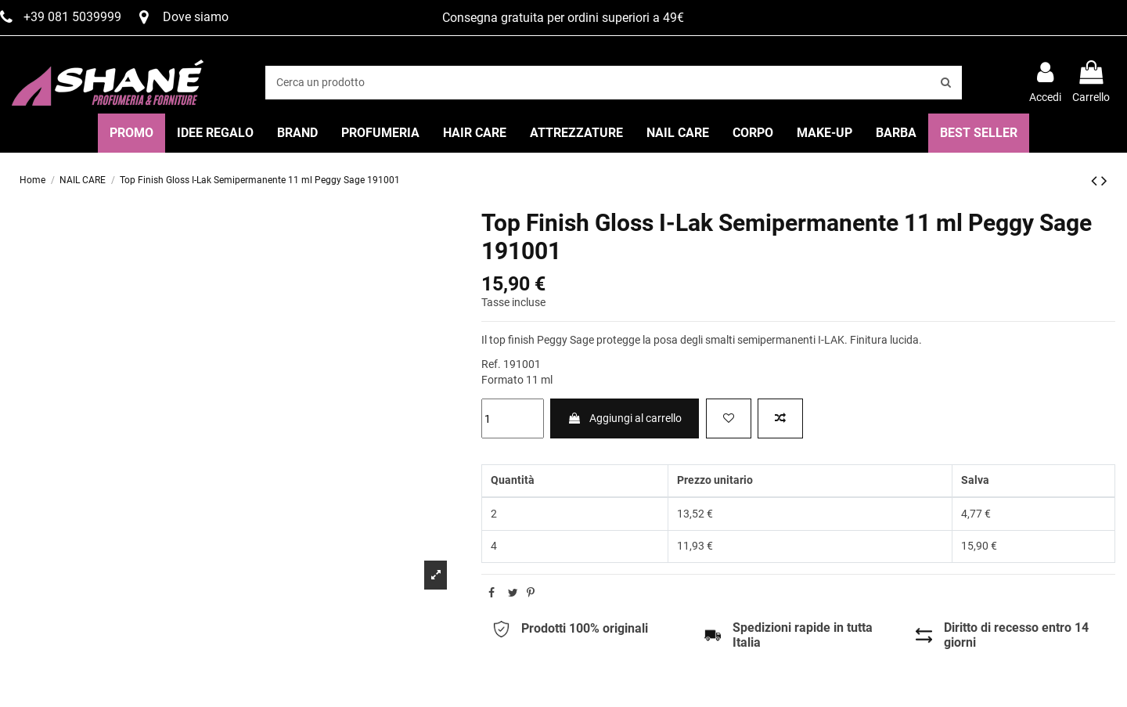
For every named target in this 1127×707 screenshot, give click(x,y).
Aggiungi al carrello (624, 418)
